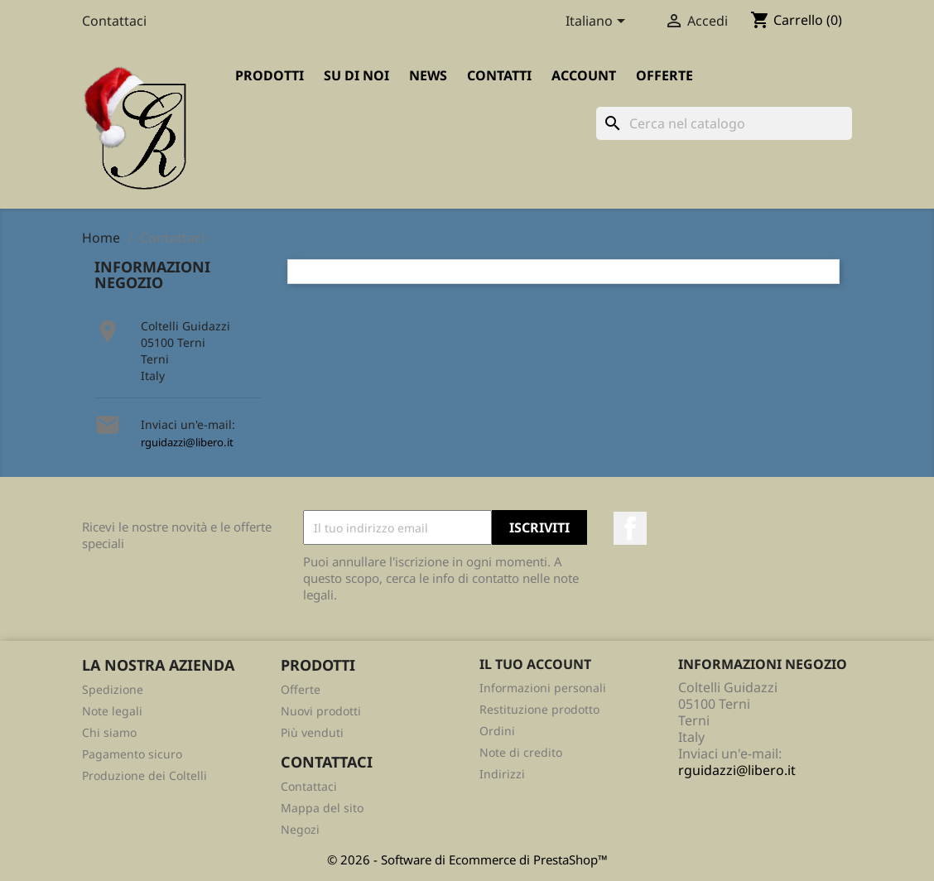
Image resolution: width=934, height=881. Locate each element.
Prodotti (269, 75)
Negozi (300, 829)
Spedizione (112, 689)
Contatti (499, 75)
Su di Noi (356, 75)
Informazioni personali (542, 688)
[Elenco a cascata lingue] (598, 22)
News (428, 75)
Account (583, 75)
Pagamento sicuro (132, 754)
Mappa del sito (322, 808)
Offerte (664, 75)
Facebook (630, 528)
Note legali (112, 711)
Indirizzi (502, 774)
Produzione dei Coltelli (144, 775)
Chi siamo (109, 732)
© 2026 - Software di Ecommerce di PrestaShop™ (467, 859)
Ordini (497, 731)
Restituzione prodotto (539, 709)
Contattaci (114, 21)
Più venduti (312, 732)
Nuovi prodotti (321, 711)
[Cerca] (724, 123)
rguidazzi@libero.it (187, 442)
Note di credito (520, 752)
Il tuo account (535, 664)
